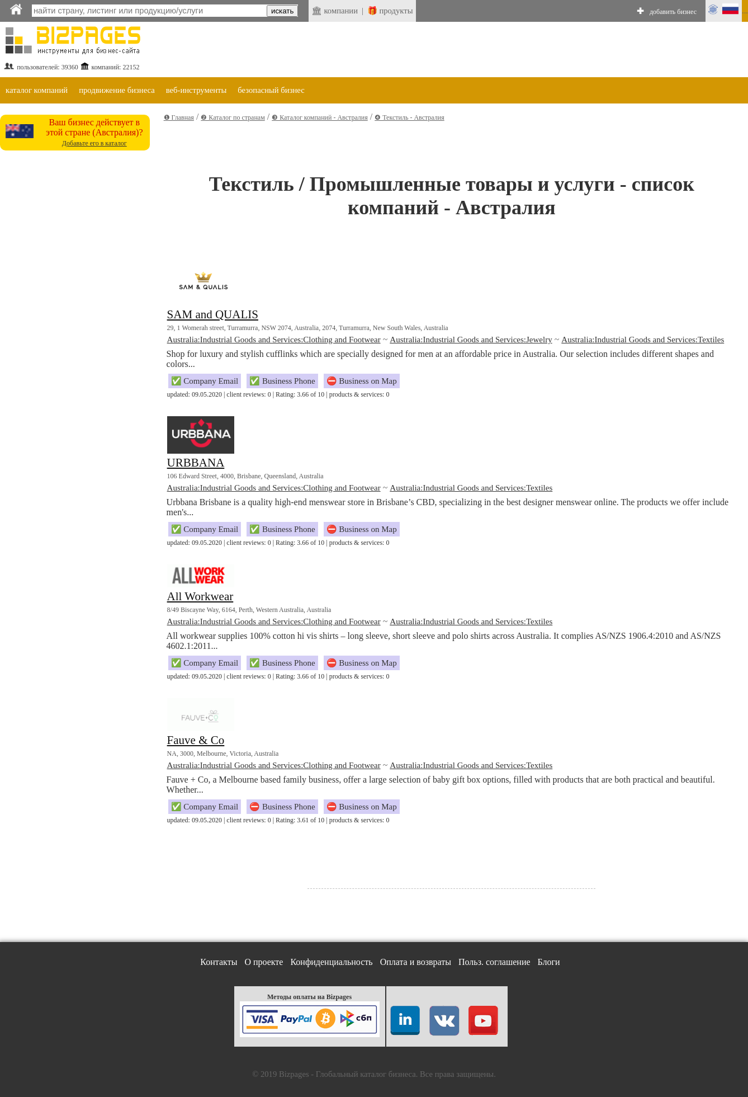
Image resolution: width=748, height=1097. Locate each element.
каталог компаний (37, 90)
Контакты (218, 962)
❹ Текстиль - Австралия (409, 117)
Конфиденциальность (331, 962)
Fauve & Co (196, 740)
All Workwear (200, 596)
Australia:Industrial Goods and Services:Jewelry (471, 339)
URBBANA (196, 462)
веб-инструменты (196, 90)
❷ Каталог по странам (232, 117)
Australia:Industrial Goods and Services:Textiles (642, 339)
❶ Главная (179, 117)
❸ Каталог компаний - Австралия (320, 117)
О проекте (263, 962)
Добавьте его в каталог (94, 143)
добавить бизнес (673, 12)
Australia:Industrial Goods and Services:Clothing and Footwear (274, 339)
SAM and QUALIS (212, 314)
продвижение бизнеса (117, 90)
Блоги (549, 962)
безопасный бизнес (271, 90)
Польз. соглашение (494, 962)
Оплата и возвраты (415, 962)
